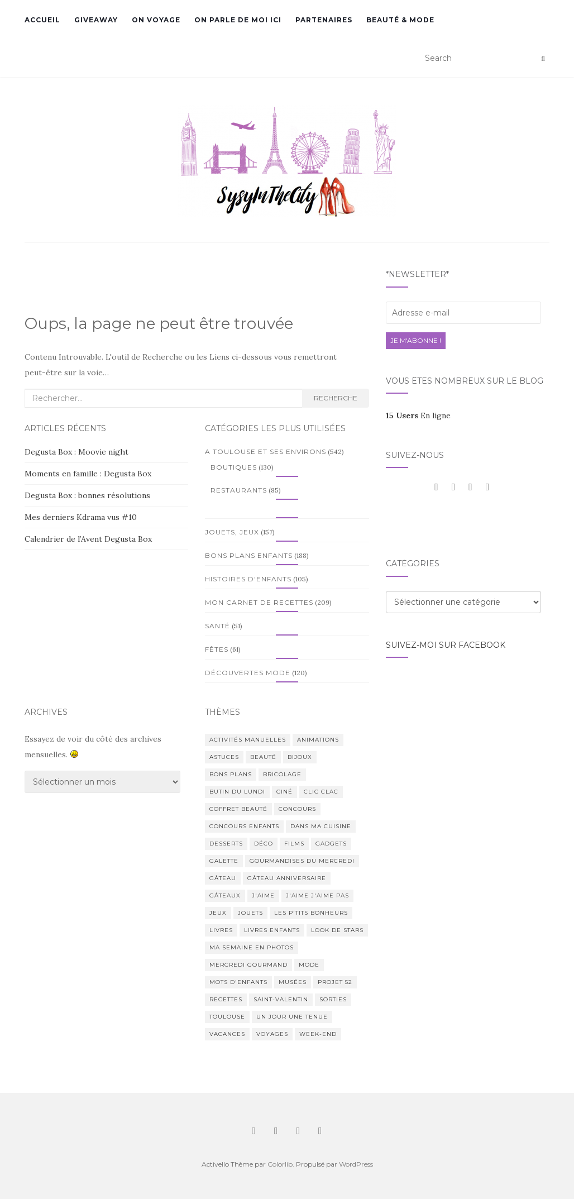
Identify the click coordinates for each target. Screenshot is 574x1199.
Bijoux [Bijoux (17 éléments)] (300, 757)
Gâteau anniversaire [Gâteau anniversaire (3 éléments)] (286, 878)
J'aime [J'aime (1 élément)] (263, 895)
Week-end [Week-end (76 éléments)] (318, 1034)
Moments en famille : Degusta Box (88, 474)
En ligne (418, 415)
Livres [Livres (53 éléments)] (221, 930)
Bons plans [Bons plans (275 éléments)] (230, 774)
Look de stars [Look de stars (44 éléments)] (337, 930)
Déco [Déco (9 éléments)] (263, 843)
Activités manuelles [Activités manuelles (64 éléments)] (247, 739)
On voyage (156, 20)
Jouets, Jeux (232, 532)
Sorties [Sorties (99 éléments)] (333, 999)
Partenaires (323, 20)
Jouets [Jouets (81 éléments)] (250, 912)
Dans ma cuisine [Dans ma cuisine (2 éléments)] (320, 826)
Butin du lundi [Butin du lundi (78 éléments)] (237, 791)
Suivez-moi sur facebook (445, 645)
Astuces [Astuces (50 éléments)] (224, 757)
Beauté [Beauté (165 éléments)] (263, 757)
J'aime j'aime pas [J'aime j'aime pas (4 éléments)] (317, 895)
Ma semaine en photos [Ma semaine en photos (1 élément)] (251, 947)
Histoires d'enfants (248, 579)
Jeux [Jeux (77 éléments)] (218, 912)
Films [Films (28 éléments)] (294, 843)
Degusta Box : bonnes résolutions (87, 495)
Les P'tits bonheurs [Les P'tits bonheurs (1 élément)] (311, 912)
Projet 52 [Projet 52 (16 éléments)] (335, 982)
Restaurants (239, 490)
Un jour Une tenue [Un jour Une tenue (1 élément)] (292, 1016)
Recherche (335, 398)
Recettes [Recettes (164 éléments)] (225, 999)
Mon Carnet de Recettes (259, 602)
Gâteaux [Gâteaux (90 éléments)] (225, 895)
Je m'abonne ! (415, 340)
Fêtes (216, 649)
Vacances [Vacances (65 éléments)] (227, 1034)
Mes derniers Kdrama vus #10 (81, 517)
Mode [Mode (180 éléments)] (309, 964)
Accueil (42, 20)
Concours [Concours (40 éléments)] (297, 809)
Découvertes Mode (247, 672)
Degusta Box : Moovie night (76, 452)
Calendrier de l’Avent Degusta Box (88, 539)
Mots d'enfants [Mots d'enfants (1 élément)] (238, 982)
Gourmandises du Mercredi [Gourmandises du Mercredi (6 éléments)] (302, 860)
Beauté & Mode (400, 20)
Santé (217, 626)
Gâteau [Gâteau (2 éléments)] (222, 878)
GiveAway (96, 20)
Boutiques (234, 467)
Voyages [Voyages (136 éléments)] (272, 1034)
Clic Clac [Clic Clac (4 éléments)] (321, 791)
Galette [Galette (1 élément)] (223, 860)
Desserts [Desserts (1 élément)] (226, 843)
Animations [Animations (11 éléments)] (318, 739)
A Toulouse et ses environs (265, 451)
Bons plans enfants (249, 555)
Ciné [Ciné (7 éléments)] (284, 791)
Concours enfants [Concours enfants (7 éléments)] (244, 826)
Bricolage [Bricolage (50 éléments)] (282, 774)
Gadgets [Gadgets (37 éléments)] (331, 843)
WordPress (356, 1164)
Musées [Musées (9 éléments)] (293, 982)
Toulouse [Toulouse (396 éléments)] (227, 1016)
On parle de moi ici (237, 20)
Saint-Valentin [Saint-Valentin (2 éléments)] (280, 999)
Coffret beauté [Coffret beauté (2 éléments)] (238, 809)
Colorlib (280, 1164)
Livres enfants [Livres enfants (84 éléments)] (272, 930)
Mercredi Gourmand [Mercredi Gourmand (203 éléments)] (248, 964)
